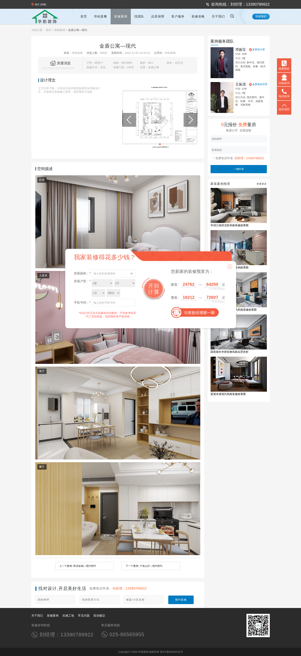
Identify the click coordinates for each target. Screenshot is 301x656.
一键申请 (239, 169)
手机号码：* (82, 302)
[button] (159, 144)
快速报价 (261, 16)
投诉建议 (99, 615)
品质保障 (157, 16)
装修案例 (120, 16)
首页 (83, 16)
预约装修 (181, 599)
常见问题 (84, 615)
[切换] (43, 4)
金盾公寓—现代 (77, 29)
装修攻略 (198, 16)
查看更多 (262, 184)
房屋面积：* (82, 273)
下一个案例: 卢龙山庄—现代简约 (144, 565)
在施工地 (68, 615)
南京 (37, 4)
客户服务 (178, 16)
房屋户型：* (82, 281)
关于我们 (218, 16)
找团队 (139, 16)
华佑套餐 (100, 16)
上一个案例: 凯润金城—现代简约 (77, 565)
